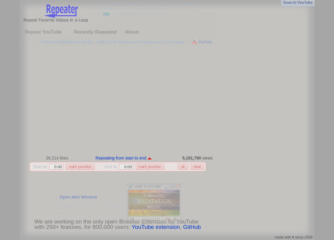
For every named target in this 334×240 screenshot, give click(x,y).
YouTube (205, 42)
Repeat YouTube (43, 32)
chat (106, 13)
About (132, 32)
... (61, 212)
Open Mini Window (78, 197)
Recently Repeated (95, 32)
